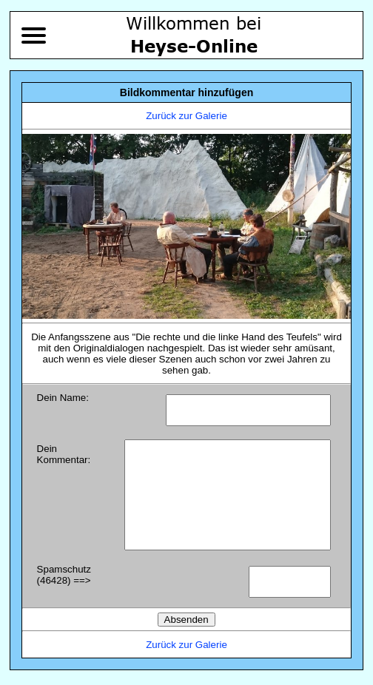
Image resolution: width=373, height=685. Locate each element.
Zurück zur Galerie (186, 115)
